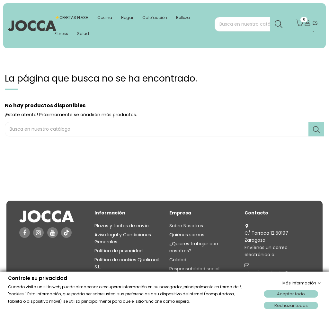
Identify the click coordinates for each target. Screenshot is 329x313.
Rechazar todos (291, 305)
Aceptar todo (291, 294)
